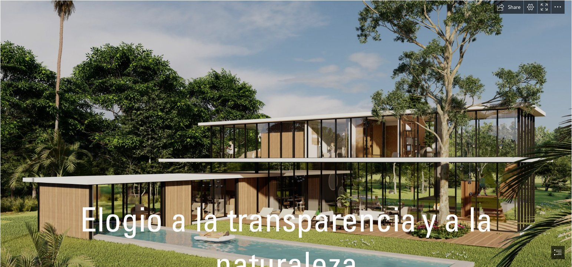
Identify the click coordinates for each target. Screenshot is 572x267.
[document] (286, 133)
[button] (508, 7)
